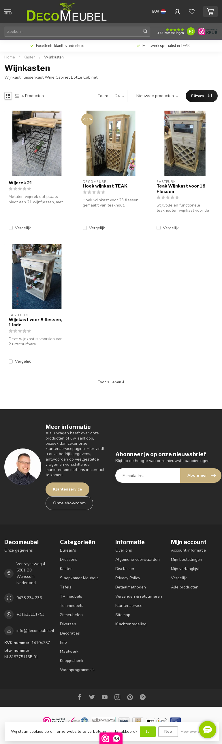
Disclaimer (124, 568)
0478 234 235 (29, 598)
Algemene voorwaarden (137, 559)
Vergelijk (23, 228)
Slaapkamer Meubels (79, 578)
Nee (168, 731)
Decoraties (70, 633)
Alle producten (184, 587)
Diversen (68, 624)
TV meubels (71, 596)
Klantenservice (67, 489)
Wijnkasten (54, 57)
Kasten (29, 57)
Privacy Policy (127, 578)
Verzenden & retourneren (138, 596)
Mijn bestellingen (186, 559)
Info (63, 642)
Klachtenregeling (130, 624)
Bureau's (68, 550)
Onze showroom (69, 503)
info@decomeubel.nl (35, 630)
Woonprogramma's (77, 670)
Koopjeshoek (71, 660)
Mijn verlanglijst (185, 568)
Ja (148, 731)
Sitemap (122, 615)
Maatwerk (69, 651)
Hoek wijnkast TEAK (105, 186)
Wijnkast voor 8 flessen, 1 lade (35, 322)
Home (9, 57)
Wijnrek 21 (20, 182)
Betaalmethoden (130, 587)
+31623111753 (30, 614)
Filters (201, 96)
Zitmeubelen (71, 615)
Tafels (66, 587)
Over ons (123, 550)
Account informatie (188, 550)
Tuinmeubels (71, 605)
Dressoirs (68, 559)
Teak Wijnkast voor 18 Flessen (181, 188)
